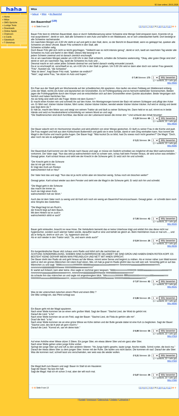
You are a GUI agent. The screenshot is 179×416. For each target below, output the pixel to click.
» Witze (5, 19)
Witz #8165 (172, 224)
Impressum (91, 400)
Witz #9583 (172, 83)
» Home (6, 17)
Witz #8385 (172, 146)
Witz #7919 (172, 336)
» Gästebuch (8, 39)
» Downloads (8, 28)
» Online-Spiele (9, 31)
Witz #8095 (172, 303)
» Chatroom (7, 34)
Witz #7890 (172, 380)
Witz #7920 (172, 361)
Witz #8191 (172, 287)
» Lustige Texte (9, 25)
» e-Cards (7, 37)
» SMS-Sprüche (9, 22)
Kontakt (82, 400)
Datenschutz (103, 400)
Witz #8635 (172, 124)
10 (159, 26)
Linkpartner (123, 400)
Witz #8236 (172, 246)
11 (164, 26)
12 (169, 26)
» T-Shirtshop (8, 42)
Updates (113, 400)
